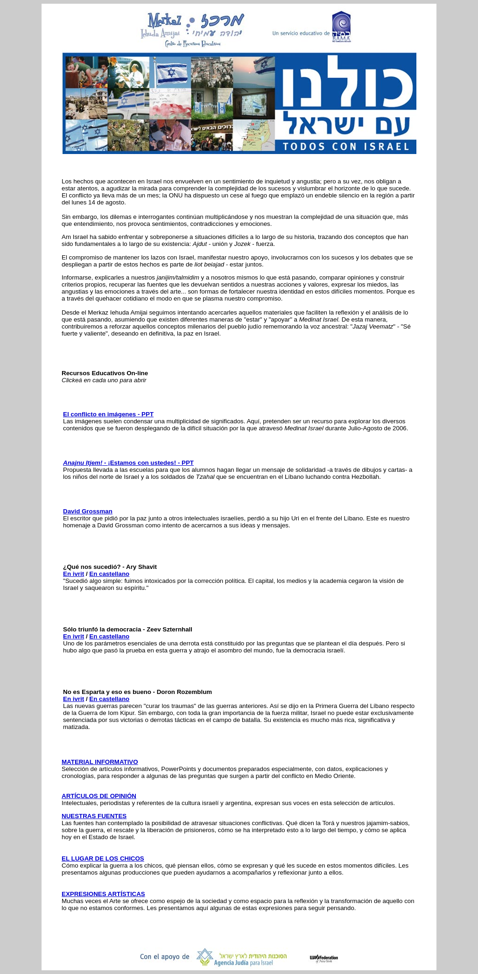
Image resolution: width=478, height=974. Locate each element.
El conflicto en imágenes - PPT (108, 414)
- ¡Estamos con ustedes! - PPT (128, 462)
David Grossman (87, 511)
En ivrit (73, 573)
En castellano (109, 573)
